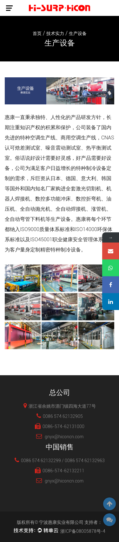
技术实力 (55, 33)
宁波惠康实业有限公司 (61, 522)
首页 (37, 33)
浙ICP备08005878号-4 (82, 531)
